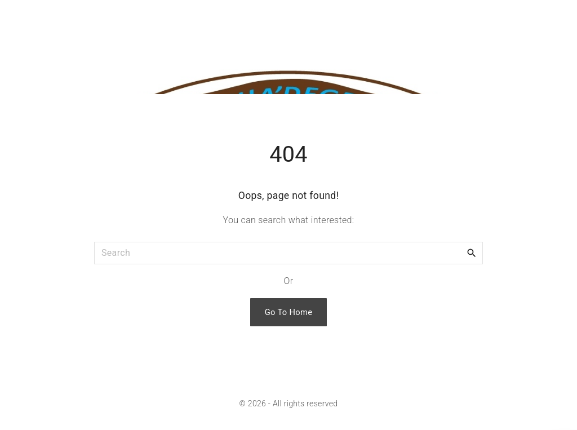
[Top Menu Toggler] (560, 17)
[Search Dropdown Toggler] (530, 16)
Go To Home (289, 312)
